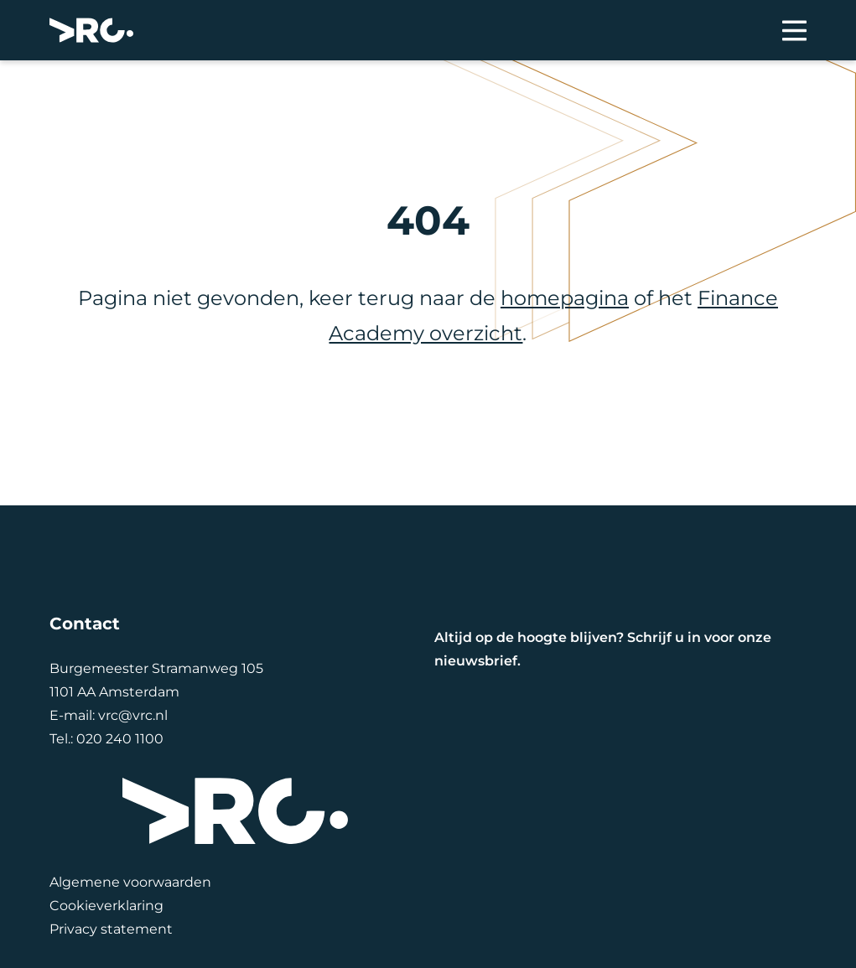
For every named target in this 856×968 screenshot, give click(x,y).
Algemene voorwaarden (130, 882)
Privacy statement (111, 929)
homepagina (565, 298)
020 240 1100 (119, 739)
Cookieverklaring (106, 906)
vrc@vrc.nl (133, 715)
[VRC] (91, 30)
